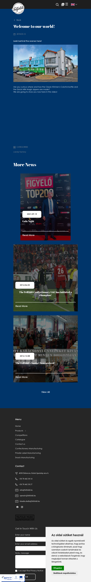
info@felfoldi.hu (26, 490)
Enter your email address (26, 544)
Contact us (20, 444)
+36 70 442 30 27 (25, 484)
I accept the (30, 571)
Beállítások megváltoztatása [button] (65, 573)
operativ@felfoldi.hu (28, 495)
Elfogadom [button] (58, 568)
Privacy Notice (36, 571)
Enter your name (22, 535)
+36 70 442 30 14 (25, 479)
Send (25, 577)
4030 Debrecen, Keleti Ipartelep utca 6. (32, 473)
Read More (28, 235)
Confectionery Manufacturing (28, 449)
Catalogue (20, 440)
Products (19, 431)
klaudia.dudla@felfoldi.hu (30, 501)
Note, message (22, 553)
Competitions (21, 435)
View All (45, 392)
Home (18, 426)
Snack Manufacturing (24, 458)
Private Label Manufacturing (28, 453)
